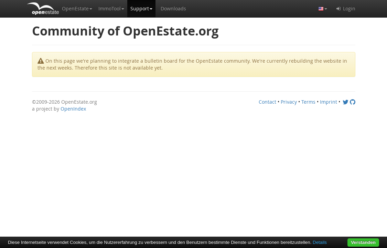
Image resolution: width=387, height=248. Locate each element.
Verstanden (363, 242)
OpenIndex (73, 108)
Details (320, 242)
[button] (77, 8)
